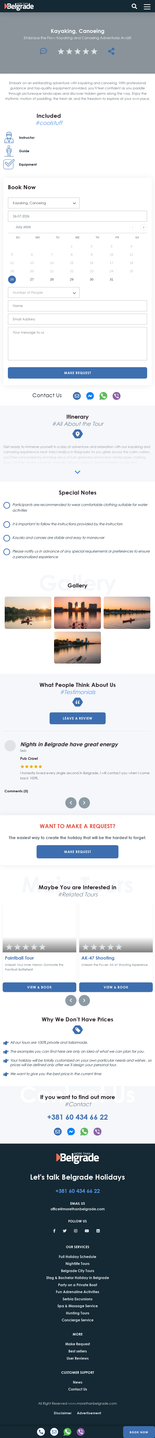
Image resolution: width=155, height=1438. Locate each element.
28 (52, 279)
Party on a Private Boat (77, 1284)
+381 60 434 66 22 (77, 1116)
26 (12, 279)
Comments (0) (16, 791)
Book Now (139, 1432)
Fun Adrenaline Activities (77, 1291)
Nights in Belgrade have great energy (69, 744)
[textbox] (42, 292)
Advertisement (89, 1412)
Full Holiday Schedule (77, 1256)
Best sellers (77, 1351)
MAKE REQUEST (77, 851)
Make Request (77, 372)
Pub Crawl (29, 758)
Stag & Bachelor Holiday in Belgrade (77, 1277)
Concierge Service (78, 1319)
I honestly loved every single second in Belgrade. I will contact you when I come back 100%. (85, 775)
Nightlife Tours (77, 1263)
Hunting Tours (77, 1313)
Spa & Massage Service (77, 1305)
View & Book (39, 987)
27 (32, 279)
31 (111, 279)
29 (72, 279)
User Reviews (78, 1358)
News (77, 1382)
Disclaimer (63, 1412)
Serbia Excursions (77, 1298)
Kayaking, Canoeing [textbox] (29, 203)
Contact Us (77, 1389)
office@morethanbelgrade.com (77, 1208)
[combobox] (44, 202)
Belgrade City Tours (77, 1270)
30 (91, 279)
